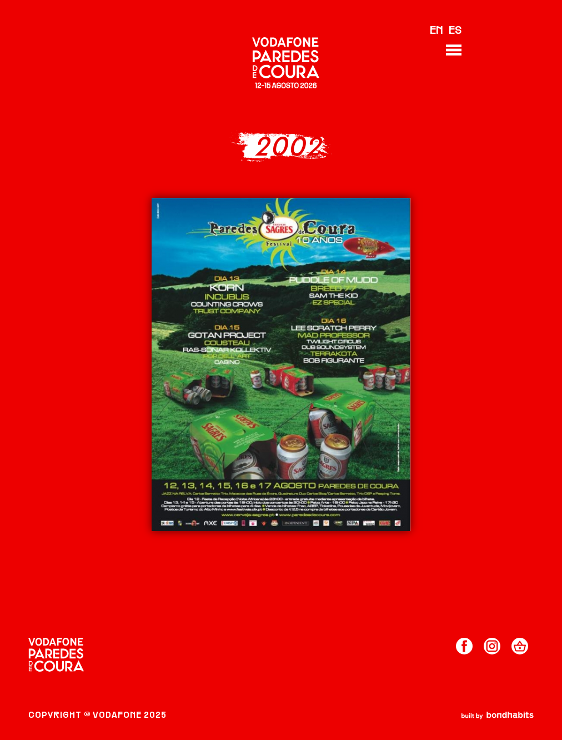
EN (436, 31)
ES (455, 31)
